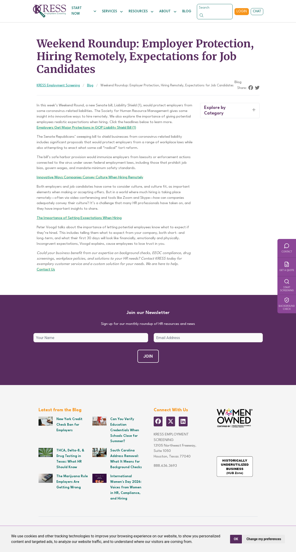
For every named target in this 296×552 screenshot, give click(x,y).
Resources (141, 11)
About (168, 11)
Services (112, 11)
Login (242, 11)
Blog (186, 11)
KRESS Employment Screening (58, 85)
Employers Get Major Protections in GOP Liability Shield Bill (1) (86, 128)
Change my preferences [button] (264, 539)
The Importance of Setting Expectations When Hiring (79, 218)
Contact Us (46, 269)
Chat (257, 11)
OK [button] (236, 539)
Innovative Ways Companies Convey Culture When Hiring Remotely (90, 177)
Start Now (84, 11)
